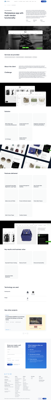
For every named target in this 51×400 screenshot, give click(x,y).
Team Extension (17, 396)
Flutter (31, 378)
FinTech (24, 377)
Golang (32, 377)
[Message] (15, 355)
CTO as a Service (17, 394)
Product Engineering (17, 395)
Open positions (41, 378)
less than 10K (9, 360)
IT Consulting (16, 391)
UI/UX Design (16, 390)
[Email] (15, 352)
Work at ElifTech (41, 377)
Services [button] (24, 1)
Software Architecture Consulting (17, 393)
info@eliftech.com (7, 377)
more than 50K (17, 360)
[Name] (15, 349)
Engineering (16, 377)
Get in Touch (43, 1)
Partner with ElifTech (41, 381)
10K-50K (13, 360)
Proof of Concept (17, 389)
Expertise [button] (27, 1)
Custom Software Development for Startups (18, 382)
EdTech (24, 378)
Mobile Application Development (17, 380)
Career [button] (33, 1)
